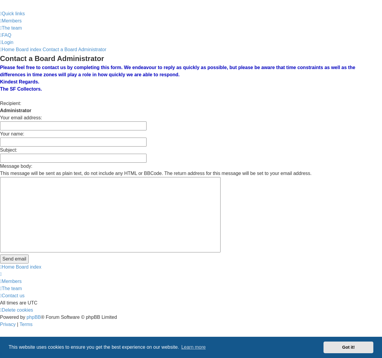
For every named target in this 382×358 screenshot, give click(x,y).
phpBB (34, 317)
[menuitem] (11, 21)
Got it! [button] (348, 347)
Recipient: (10, 103)
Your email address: (21, 117)
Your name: (12, 133)
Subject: (8, 150)
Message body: (16, 166)
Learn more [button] (193, 347)
